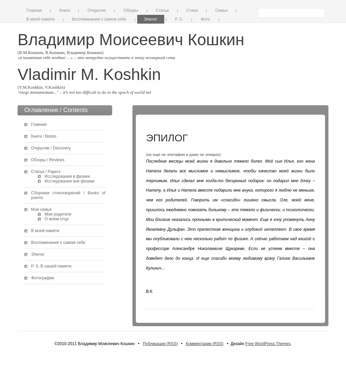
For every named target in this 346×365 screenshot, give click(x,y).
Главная (34, 10)
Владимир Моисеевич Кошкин (131, 40)
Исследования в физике (67, 176)
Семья (221, 10)
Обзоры (130, 10)
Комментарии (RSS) (205, 343)
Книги (64, 10)
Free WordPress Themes (268, 343)
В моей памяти (40, 19)
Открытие (97, 10)
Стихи (192, 10)
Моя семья (41, 209)
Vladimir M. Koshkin (89, 74)
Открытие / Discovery (51, 148)
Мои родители (58, 214)
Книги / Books (43, 136)
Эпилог (150, 19)
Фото (205, 19)
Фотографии (42, 278)
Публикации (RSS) (160, 343)
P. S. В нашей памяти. (51, 266)
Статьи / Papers (45, 171)
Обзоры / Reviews (48, 160)
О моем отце (57, 219)
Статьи (162, 10)
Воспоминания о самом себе (99, 19)
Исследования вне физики (70, 181)
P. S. (179, 19)
